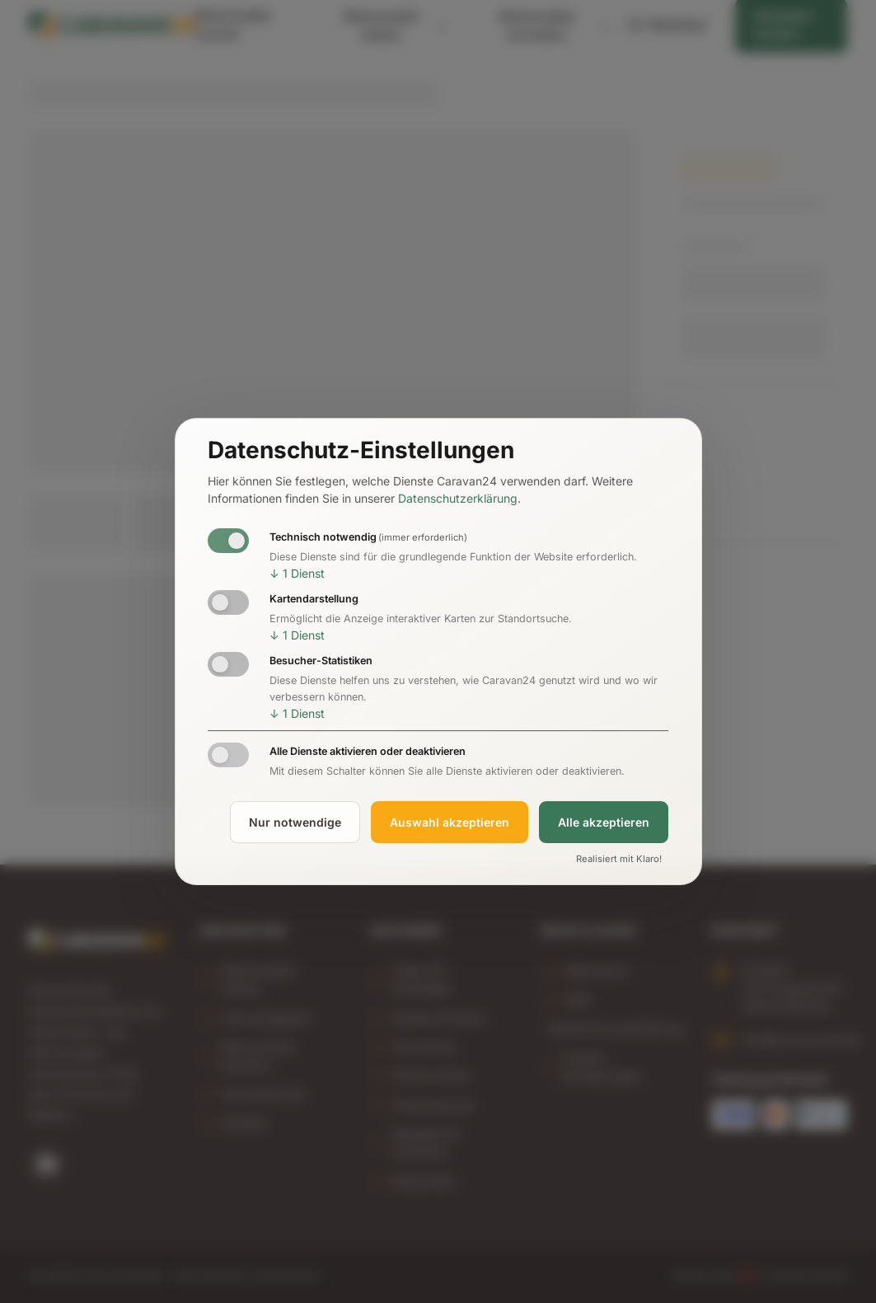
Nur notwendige (295, 822)
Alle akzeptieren (603, 822)
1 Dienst (297, 573)
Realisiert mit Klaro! (619, 859)
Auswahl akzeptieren (449, 822)
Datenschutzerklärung (458, 498)
